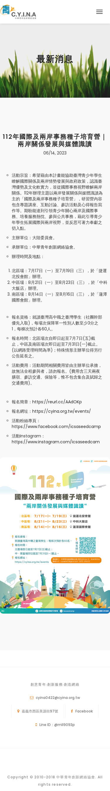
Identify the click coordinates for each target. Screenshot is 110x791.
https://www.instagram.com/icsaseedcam (56, 442)
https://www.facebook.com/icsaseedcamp (56, 426)
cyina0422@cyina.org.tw (58, 697)
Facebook (84, 711)
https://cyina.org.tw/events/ (61, 411)
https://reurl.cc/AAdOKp (57, 402)
